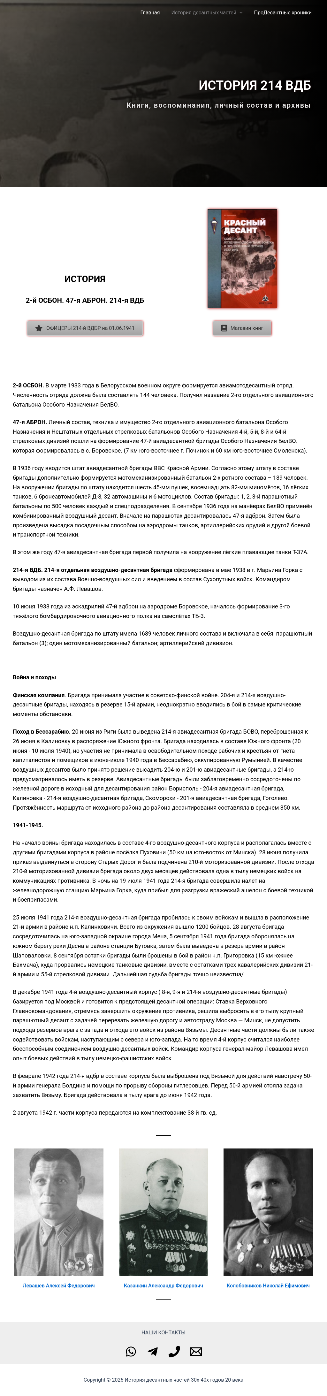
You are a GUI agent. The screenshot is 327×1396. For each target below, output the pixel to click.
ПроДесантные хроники (283, 13)
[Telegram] (152, 1351)
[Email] (196, 1351)
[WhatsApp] (131, 1351)
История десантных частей (208, 13)
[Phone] (174, 1351)
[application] (241, 13)
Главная (153, 13)
